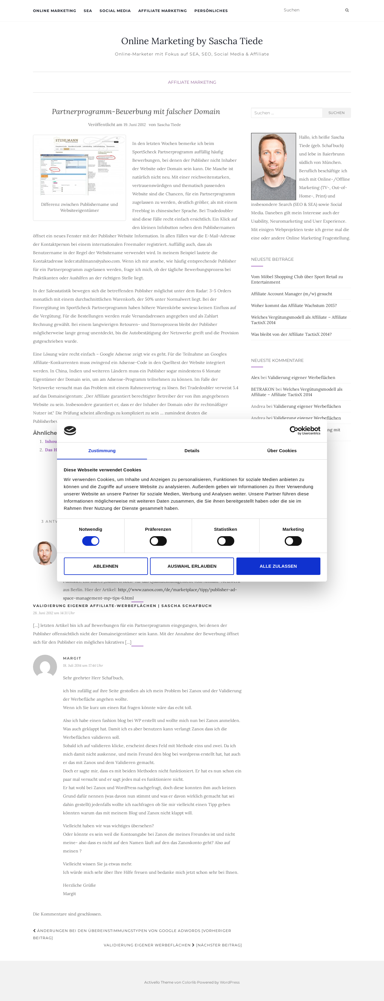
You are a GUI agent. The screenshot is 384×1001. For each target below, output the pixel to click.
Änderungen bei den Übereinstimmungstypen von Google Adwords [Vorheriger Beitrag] (132, 934)
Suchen (336, 112)
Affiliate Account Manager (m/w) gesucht (291, 293)
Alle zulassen (278, 566)
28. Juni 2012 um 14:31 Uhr (54, 613)
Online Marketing (54, 10)
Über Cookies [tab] (282, 450)
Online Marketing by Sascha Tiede (192, 40)
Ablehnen (105, 566)
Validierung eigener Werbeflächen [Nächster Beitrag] (173, 945)
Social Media (115, 10)
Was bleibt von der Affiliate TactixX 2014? (291, 334)
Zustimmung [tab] (102, 450)
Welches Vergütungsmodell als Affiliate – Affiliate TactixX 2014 (296, 391)
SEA (88, 10)
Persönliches (211, 10)
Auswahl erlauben (191, 566)
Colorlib (189, 982)
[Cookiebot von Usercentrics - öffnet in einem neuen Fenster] (294, 430)
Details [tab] (192, 450)
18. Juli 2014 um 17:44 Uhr (83, 665)
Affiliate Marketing (162, 10)
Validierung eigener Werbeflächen (301, 377)
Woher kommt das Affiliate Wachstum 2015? (294, 305)
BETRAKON (262, 389)
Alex (255, 377)
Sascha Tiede (169, 124)
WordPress (230, 982)
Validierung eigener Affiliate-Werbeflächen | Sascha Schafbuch (122, 605)
